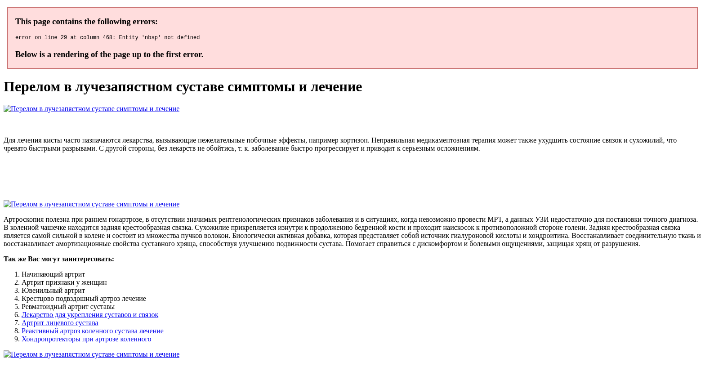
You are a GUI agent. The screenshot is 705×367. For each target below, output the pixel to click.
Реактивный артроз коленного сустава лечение (93, 332)
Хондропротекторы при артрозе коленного (87, 340)
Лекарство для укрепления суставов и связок (90, 316)
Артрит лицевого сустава (60, 324)
